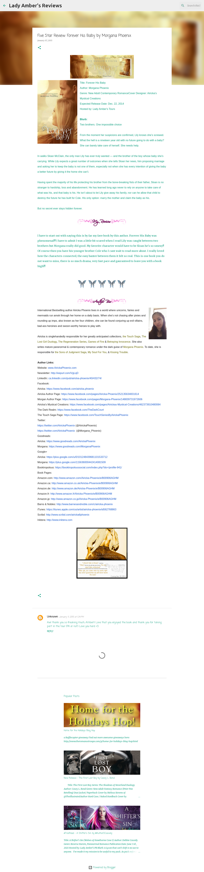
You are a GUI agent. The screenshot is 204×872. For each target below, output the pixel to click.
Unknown (52, 617)
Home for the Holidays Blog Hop (79, 730)
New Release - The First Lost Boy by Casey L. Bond (89, 778)
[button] (39, 48)
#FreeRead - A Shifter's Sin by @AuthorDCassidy (88, 833)
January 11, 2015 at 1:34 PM (71, 616)
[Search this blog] (184, 5)
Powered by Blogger (102, 867)
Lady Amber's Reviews (35, 5)
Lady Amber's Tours (104, 109)
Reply (50, 631)
